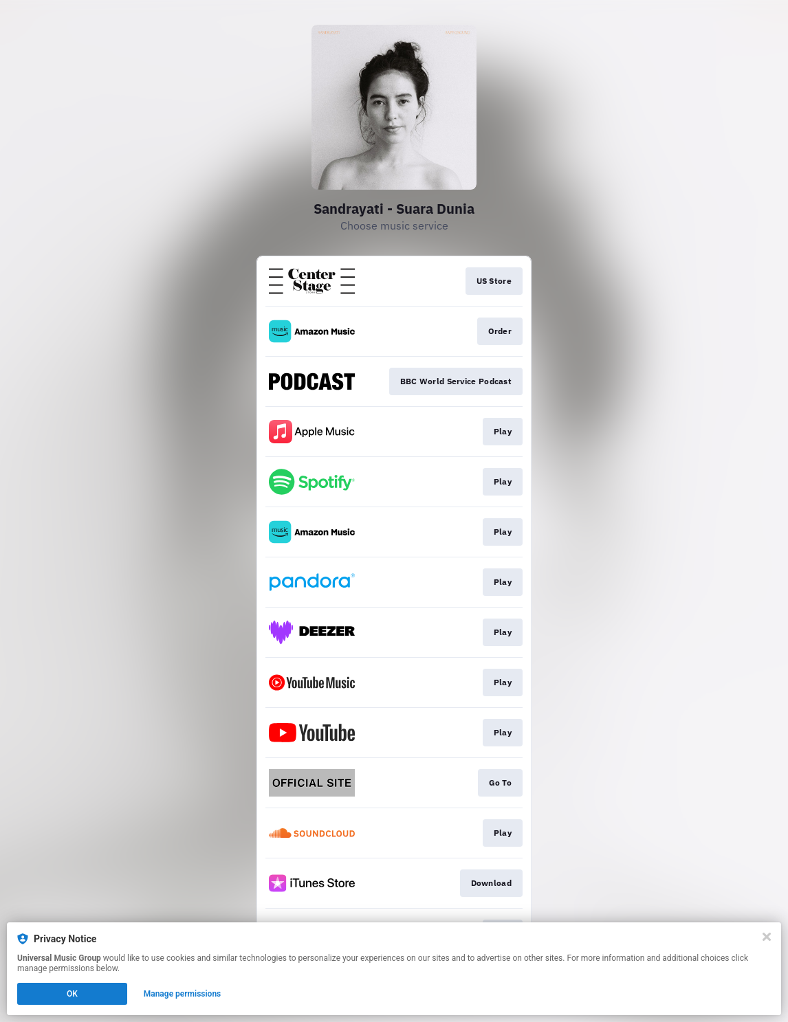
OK (72, 994)
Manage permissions (182, 994)
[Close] (767, 937)
